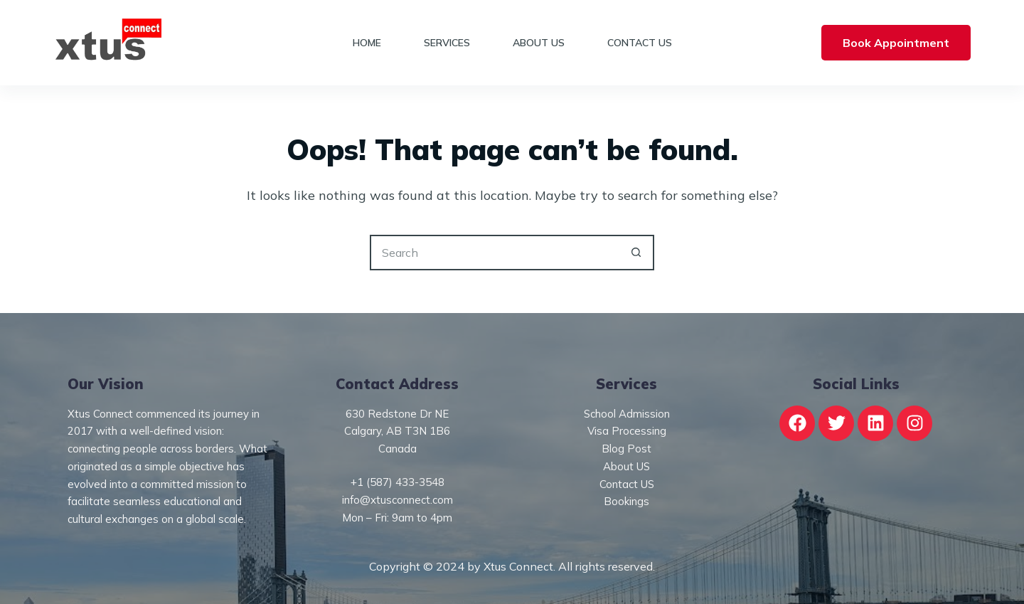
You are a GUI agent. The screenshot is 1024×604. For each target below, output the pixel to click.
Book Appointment (896, 43)
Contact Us (639, 42)
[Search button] (636, 252)
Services (447, 42)
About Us (539, 42)
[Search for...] (494, 252)
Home (367, 42)
